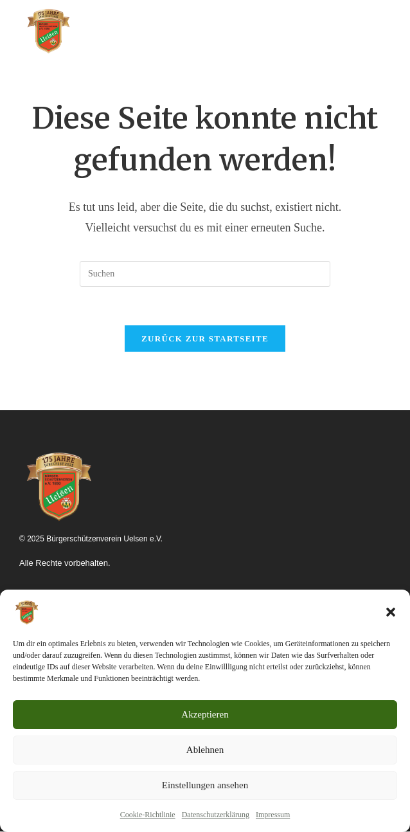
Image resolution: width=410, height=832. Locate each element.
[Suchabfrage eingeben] (205, 274)
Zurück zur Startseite (205, 339)
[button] (390, 612)
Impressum (273, 814)
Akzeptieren (204, 714)
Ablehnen (205, 750)
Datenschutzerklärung (215, 814)
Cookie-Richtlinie (147, 814)
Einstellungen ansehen (205, 785)
